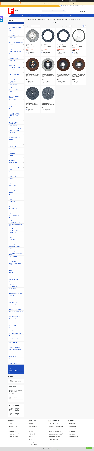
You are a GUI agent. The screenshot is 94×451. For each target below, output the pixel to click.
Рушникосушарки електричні (15, 349)
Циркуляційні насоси (13, 69)
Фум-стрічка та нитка (13, 302)
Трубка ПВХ (11, 259)
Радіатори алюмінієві (13, 228)
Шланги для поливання (14, 111)
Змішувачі (31, 431)
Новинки (32, 15)
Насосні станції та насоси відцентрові (56, 426)
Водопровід (11, 46)
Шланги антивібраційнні (53, 439)
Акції (28, 15)
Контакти (50, 15)
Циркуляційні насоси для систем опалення (57, 428)
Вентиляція (31, 437)
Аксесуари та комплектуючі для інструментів (65, 19)
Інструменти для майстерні (14, 137)
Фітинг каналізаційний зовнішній (15, 313)
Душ (10, 340)
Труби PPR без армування (14, 210)
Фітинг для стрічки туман (14, 338)
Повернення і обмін (12, 431)
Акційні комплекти (13, 108)
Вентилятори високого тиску (74, 437)
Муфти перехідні (12, 185)
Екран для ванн (12, 358)
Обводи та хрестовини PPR (14, 49)
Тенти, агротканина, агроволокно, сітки (13, 123)
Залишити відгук (83, 11)
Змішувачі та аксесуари (14, 89)
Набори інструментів (13, 87)
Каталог (18, 15)
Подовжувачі (12, 201)
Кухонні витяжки (12, 37)
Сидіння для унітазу (13, 244)
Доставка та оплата (57, 15)
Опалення (11, 44)
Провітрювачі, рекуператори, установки (15, 28)
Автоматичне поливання (14, 130)
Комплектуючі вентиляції (14, 33)
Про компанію (43, 15)
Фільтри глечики (12, 277)
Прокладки (11, 295)
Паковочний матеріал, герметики (35, 442)
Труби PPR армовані (13, 213)
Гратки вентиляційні (72, 423)
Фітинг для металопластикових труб (15, 225)
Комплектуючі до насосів (33, 429)
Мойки (10, 93)
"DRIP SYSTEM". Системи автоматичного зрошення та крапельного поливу (15, 114)
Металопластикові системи (15, 101)
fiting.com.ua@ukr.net (13, 401)
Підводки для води (13, 286)
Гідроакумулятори (32, 434)
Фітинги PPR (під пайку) (14, 215)
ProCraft (11, 141)
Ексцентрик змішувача (13, 208)
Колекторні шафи (12, 261)
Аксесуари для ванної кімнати (15, 67)
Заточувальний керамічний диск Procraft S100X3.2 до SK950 (63, 75)
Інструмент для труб (33, 444)
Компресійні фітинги (13, 220)
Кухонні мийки (12, 72)
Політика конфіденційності (55, 449)
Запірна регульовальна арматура (14, 97)
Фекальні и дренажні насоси (54, 429)
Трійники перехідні (13, 194)
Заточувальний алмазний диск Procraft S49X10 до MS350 (32, 46)
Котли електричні (12, 356)
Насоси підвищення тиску (54, 424)
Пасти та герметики (13, 297)
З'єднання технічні (13, 125)
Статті (37, 15)
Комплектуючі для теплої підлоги (14, 267)
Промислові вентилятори (14, 25)
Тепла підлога (12, 134)
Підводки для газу (12, 284)
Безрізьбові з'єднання (13, 174)
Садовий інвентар (12, 120)
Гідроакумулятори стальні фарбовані (56, 434)
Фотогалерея (12, 372)
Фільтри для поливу (13, 342)
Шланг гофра (12, 344)
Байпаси (11, 272)
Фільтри (10, 320)
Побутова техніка (12, 146)
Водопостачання (12, 164)
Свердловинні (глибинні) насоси (55, 431)
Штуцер (10, 206)
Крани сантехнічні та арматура (15, 128)
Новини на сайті (12, 434)
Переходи (11, 197)
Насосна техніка (12, 39)
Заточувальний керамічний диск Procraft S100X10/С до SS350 (32, 75)
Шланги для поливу (13, 256)
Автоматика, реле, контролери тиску (56, 433)
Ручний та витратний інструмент (16, 144)
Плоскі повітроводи (72, 426)
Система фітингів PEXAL (14, 35)
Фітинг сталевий (12, 325)
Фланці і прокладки (13, 323)
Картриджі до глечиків (13, 274)
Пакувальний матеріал (13, 58)
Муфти (10, 183)
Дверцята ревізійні (72, 424)
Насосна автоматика (33, 426)
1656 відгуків (66, 0)
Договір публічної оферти (14, 436)
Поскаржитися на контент (44, 449)
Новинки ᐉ (31, 423)
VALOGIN (11, 106)
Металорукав (12, 281)
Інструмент (11, 157)
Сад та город (12, 65)
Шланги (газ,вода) (13, 62)
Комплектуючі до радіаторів (15, 234)
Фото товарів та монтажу (14, 433)
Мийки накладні (12, 251)
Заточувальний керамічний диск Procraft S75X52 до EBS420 (63, 46)
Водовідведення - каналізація (15, 51)
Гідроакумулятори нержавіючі (54, 436)
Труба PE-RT (11, 270)
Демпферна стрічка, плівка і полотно (15, 264)
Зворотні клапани (12, 318)
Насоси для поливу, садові (54, 423)
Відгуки (23, 15)
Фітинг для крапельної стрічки (15, 333)
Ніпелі (10, 187)
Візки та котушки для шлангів (15, 117)
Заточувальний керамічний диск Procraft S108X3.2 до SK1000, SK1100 (78, 75)
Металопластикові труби (14, 222)
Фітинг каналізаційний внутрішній (16, 311)
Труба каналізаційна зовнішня (15, 309)
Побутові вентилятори (14, 30)
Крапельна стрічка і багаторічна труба (15, 254)
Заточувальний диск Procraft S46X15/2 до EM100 (47, 104)
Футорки (11, 203)
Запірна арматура (12, 53)
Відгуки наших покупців (13, 426)
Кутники (11, 199)
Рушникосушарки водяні (14, 351)
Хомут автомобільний (13, 304)
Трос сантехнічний (13, 290)
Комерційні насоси (13, 363)
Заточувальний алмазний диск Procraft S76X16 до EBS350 (78, 46)
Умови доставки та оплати (14, 429)
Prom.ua (53, 447)
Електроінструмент (13, 84)
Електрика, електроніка (14, 74)
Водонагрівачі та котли (14, 162)
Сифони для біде (12, 239)
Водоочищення (12, 153)
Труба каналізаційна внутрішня (15, 293)
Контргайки (11, 180)
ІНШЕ (10, 354)
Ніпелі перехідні (12, 190)
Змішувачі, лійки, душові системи (16, 42)
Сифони (10, 151)
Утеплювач (11, 76)
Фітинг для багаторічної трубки (15, 335)
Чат (89, 447)
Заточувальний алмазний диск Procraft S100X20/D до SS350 (47, 75)
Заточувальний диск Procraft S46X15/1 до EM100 (32, 104)
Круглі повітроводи (72, 428)
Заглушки (11, 178)
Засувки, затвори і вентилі (14, 316)
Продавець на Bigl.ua (47, 448)
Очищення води (12, 60)
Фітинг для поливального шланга (14, 330)
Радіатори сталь (12, 232)
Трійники (11, 192)
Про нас (10, 365)
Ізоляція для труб (12, 288)
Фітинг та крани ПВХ (13, 361)
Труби (30, 428)
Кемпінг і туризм (12, 148)
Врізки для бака (12, 176)
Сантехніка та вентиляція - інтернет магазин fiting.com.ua (39, 19)
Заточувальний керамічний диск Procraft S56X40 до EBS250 (47, 46)
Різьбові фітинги (12, 56)
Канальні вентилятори (73, 431)
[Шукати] (64, 11)
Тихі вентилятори (72, 434)
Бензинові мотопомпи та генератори (14, 82)
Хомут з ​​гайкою (12, 307)
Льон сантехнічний (13, 300)
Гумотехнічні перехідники (14, 347)
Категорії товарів (12, 22)
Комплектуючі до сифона (14, 246)
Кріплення (11, 139)
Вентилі (10, 169)
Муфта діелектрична (13, 279)
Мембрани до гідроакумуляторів (55, 441)
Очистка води (31, 441)
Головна (13, 15)
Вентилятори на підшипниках (74, 433)
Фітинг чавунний (12, 327)
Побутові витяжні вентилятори (74, 429)
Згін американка (12, 171)
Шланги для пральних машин (15, 241)
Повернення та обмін (67, 15)
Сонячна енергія (12, 79)
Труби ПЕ (11, 217)
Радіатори (11, 155)
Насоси (10, 91)
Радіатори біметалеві (13, 230)
